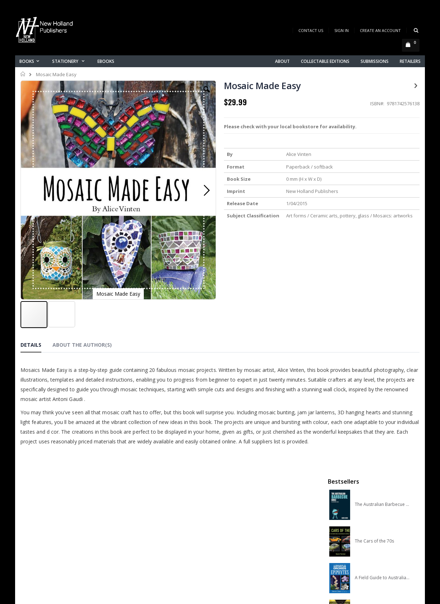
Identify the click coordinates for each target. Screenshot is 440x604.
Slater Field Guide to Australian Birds (382, 265)
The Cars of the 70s (374, 155)
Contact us (143, 495)
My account (144, 504)
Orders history (147, 513)
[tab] (36, 291)
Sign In (341, 30)
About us (140, 485)
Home (23, 74)
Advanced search (151, 523)
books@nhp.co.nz (55, 496)
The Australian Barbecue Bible (382, 118)
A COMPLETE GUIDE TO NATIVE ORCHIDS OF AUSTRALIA (382, 228)
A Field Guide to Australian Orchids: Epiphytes (382, 191)
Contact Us (310, 30)
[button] (158, 94)
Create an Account (380, 30)
